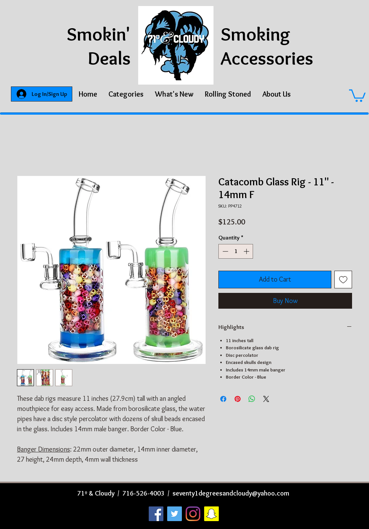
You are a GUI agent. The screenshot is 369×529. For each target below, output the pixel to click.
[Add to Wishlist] (343, 279)
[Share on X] (266, 398)
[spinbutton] (236, 251)
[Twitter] (174, 513)
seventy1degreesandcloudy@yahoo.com (230, 493)
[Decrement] (225, 251)
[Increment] (247, 251)
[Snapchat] (211, 513)
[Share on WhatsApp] (251, 398)
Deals (109, 58)
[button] (126, 94)
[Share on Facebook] (223, 398)
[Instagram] (193, 513)
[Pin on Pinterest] (237, 398)
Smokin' (99, 34)
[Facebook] (156, 513)
